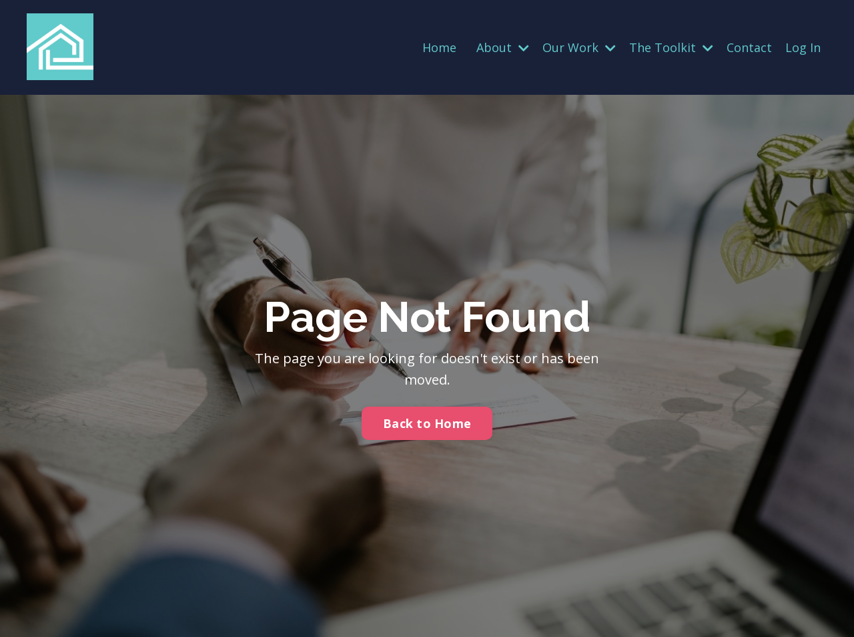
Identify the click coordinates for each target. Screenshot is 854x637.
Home (439, 47)
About (502, 47)
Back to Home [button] (427, 423)
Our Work (579, 47)
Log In (803, 47)
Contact (749, 47)
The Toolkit (671, 47)
